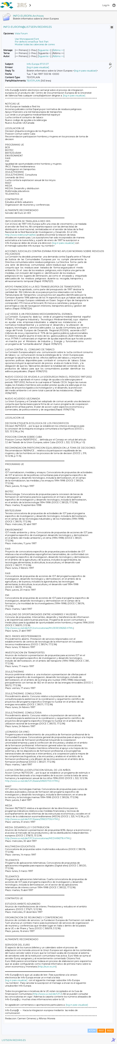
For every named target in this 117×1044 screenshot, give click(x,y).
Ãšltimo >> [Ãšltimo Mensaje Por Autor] (58, 56)
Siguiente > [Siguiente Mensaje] (44, 50)
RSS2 (110, 1030)
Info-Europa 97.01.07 (38, 64)
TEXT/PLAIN (33, 80)
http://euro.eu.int (47, 966)
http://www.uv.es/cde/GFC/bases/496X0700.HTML (32, 781)
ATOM (92, 1030)
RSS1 (101, 1030)
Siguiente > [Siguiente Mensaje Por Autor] (44, 56)
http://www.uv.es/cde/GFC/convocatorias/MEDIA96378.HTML (38, 838)
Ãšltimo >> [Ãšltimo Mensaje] (58, 50)
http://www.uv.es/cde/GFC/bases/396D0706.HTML (32, 819)
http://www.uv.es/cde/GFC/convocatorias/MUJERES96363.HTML (39, 628)
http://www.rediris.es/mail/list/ (20, 234)
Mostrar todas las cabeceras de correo (35, 44)
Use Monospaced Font (27, 39)
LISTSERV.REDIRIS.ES (14, 1040)
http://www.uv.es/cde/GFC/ (47, 994)
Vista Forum (21, 33)
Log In (105, 5)
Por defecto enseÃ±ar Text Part (31, 41)
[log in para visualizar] (38, 67)
